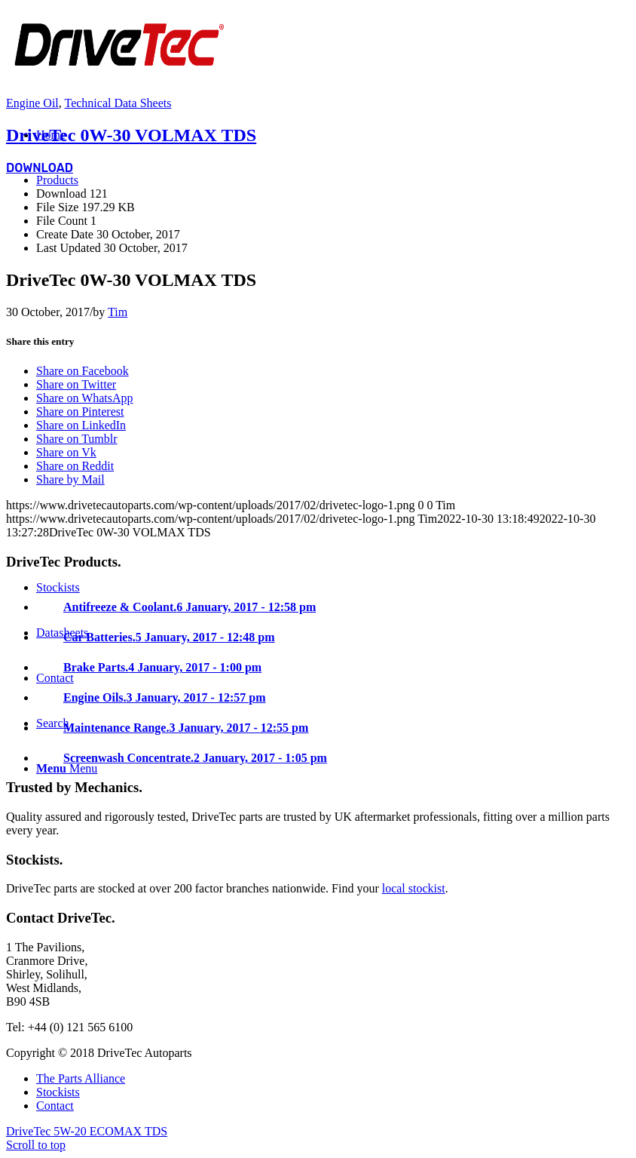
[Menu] (66, 768)
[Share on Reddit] (75, 465)
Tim (117, 312)
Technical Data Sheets (117, 103)
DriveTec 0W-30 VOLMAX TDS (131, 135)
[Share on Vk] (66, 452)
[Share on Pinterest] (80, 411)
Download (39, 168)
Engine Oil (32, 103)
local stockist (413, 888)
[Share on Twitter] (76, 384)
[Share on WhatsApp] (84, 398)
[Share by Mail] (70, 479)
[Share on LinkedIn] (81, 425)
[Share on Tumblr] (77, 438)
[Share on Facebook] (82, 370)
